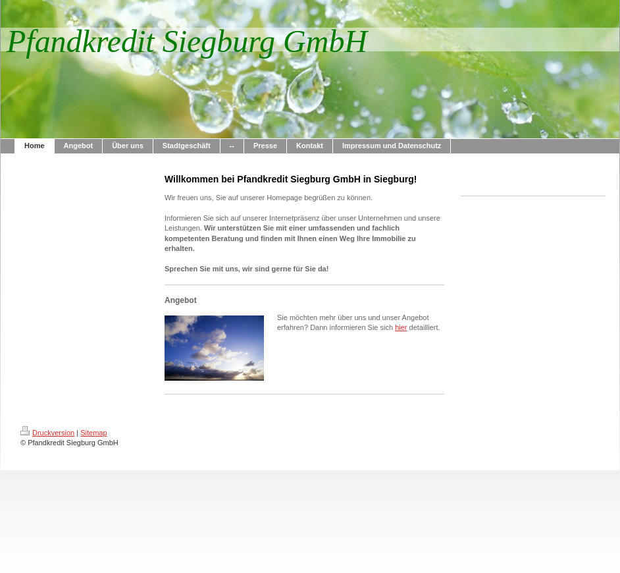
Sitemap (93, 433)
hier (401, 327)
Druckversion (47, 433)
